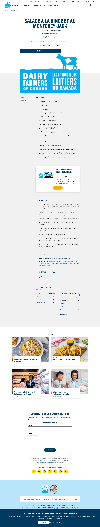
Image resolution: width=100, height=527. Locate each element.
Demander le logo (56, 1)
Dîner (45, 37)
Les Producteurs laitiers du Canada (7, 5)
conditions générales (56, 518)
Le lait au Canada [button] (19, 5)
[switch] (47, 51)
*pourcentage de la (67, 313)
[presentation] (50, 443)
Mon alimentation (73, 499)
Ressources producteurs (46, 1)
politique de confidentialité (47, 462)
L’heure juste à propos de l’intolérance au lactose (62, 393)
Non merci (56, 522)
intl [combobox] (93, 1)
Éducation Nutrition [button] (49, 5)
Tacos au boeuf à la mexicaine (64, 359)
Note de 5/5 (48, 30)
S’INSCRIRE (57, 187)
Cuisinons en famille (60, 499)
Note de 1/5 (40, 30)
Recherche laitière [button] (66, 5)
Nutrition (22, 103)
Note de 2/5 (42, 30)
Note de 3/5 (44, 30)
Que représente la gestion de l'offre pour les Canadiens (25, 393)
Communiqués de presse (76, 1)
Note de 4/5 (46, 30)
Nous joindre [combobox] (64, 1)
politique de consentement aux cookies (76, 516)
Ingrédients (23, 97)
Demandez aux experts (34, 1)
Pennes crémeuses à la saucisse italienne (26, 360)
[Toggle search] (94, 5)
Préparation (23, 100)
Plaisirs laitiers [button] (34, 5)
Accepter (44, 522)
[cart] (90, 5)
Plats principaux (52, 37)
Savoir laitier (47, 499)
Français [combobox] (86, 1)
